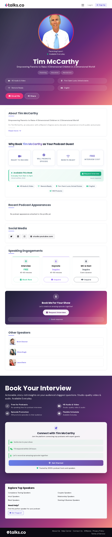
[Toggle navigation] (83, 5)
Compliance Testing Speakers (19, 493)
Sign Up (101, 5)
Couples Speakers (64, 493)
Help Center (66, 531)
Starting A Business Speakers (69, 500)
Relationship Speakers (66, 496)
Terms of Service (98, 533)
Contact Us (78, 531)
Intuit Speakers (13, 496)
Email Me (14, 96)
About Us (56, 531)
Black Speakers (13, 500)
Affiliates (87, 531)
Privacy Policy (98, 531)
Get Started (56, 463)
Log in (90, 5)
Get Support (16, 513)
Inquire (56, 281)
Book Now (26, 281)
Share (32, 96)
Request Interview (90, 176)
